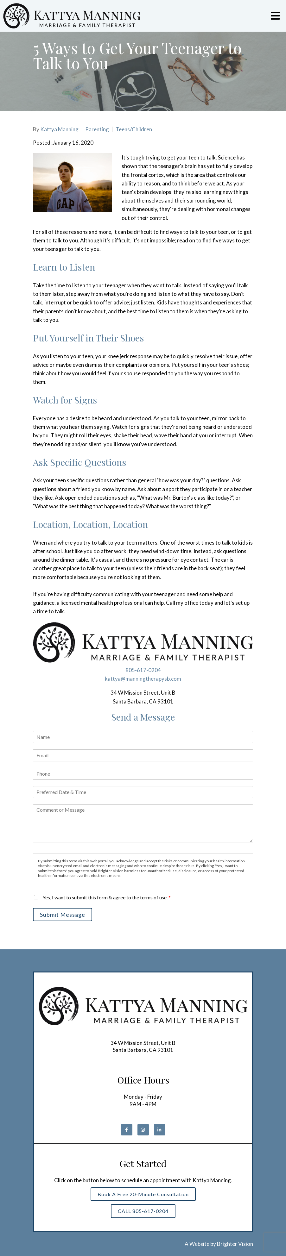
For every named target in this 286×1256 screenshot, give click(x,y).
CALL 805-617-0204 (143, 1211)
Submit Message (62, 914)
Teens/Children (134, 129)
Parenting (97, 129)
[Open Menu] (275, 16)
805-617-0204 (143, 670)
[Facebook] (126, 1129)
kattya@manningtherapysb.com (143, 678)
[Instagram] (143, 1129)
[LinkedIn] (159, 1129)
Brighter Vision (235, 1243)
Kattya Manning (59, 129)
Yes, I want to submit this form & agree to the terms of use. (106, 897)
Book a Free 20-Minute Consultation (143, 1194)
